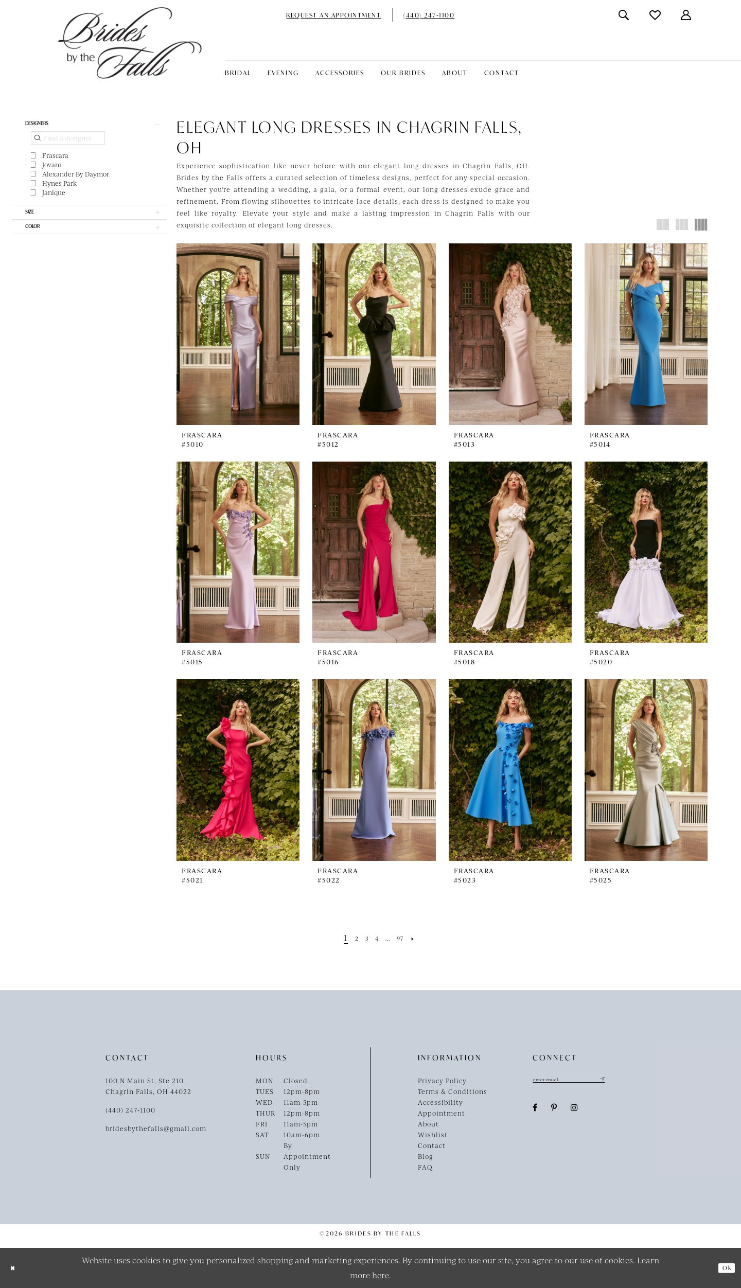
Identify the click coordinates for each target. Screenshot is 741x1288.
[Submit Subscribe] (631, 1080)
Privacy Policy (442, 1080)
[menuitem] (333, 15)
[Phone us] (429, 15)
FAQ (425, 1167)
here (380, 1275)
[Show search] (624, 15)
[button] (686, 15)
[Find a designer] (67, 143)
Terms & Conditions (452, 1091)
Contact (432, 1145)
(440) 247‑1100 (130, 1110)
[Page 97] (408, 937)
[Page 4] (375, 937)
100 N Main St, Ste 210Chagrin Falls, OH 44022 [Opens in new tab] (148, 1086)
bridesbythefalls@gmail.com (155, 1128)
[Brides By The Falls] (130, 43)
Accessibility (440, 1102)
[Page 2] (348, 937)
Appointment (441, 1113)
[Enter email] (584, 1080)
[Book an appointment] (333, 15)
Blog (425, 1156)
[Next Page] (425, 937)
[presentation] (238, 334)
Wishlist (433, 1134)
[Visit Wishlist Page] (656, 15)
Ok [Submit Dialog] (723, 1268)
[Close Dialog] (15, 1268)
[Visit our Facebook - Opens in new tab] (535, 1110)
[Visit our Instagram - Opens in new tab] (574, 1110)
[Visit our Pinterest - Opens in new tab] (554, 1110)
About (428, 1123)
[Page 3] (361, 937)
